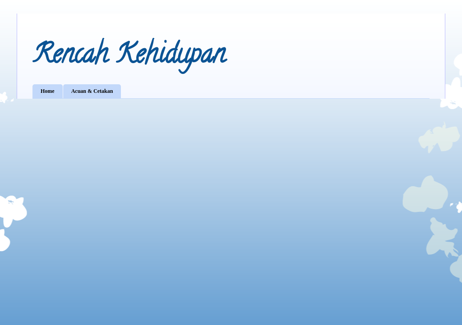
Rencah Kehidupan (128, 57)
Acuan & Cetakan (92, 91)
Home (48, 91)
